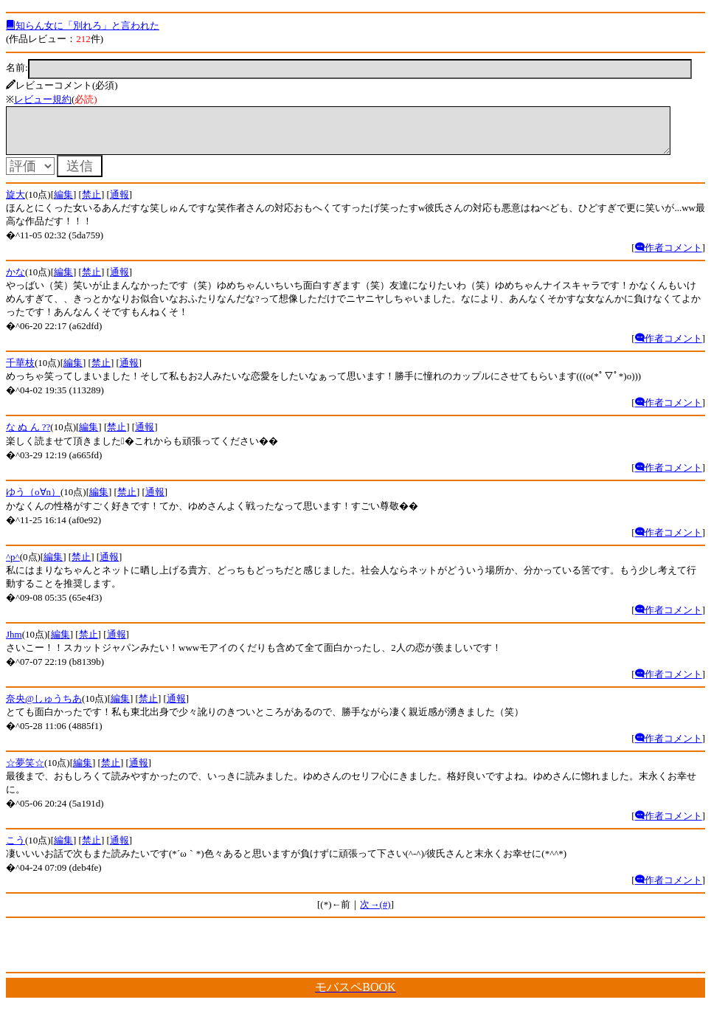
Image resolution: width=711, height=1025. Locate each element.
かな (15, 280)
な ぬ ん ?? (28, 435)
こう (15, 849)
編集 (63, 203)
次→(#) (375, 913)
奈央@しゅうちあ (44, 707)
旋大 (15, 203)
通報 (119, 203)
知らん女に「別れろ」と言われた (82, 25)
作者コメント (668, 256)
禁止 (91, 203)
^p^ (13, 565)
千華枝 (20, 371)
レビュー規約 (43, 99)
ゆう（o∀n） (33, 500)
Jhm (14, 643)
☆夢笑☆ (25, 771)
